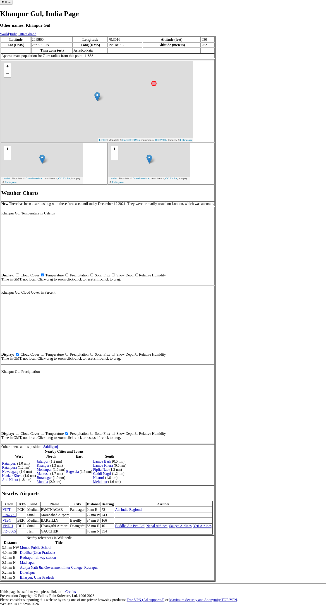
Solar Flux (102, 275)
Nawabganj (10, 471)
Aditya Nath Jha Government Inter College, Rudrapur (59, 567)
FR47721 (9, 515)
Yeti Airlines (202, 526)
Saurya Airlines (180, 526)
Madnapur (27, 562)
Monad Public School (35, 547)
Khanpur (43, 465)
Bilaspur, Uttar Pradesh (37, 577)
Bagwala (72, 471)
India (13, 34)
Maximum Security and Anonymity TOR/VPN (203, 600)
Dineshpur (27, 572)
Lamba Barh (102, 461)
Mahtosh (43, 473)
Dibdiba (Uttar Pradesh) (37, 552)
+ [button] (7, 66)
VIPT (6, 509)
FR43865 (9, 531)
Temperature (55, 275)
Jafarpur (42, 461)
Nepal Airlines (156, 526)
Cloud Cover (30, 275)
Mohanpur (44, 469)
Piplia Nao (100, 469)
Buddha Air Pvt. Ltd (130, 526)
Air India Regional (128, 509)
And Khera (10, 480)
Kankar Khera (12, 476)
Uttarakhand (27, 34)
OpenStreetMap (131, 140)
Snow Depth (125, 275)
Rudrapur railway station (38, 557)
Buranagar (44, 478)
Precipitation (79, 275)
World (4, 34)
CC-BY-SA (161, 140)
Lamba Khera (103, 465)
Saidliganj (50, 447)
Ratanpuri (9, 463)
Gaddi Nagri (102, 473)
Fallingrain (186, 140)
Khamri (98, 478)
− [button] (7, 73)
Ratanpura (9, 467)
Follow (6, 2)
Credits (70, 592)
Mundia (42, 482)
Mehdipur (100, 482)
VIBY (6, 520)
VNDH (7, 526)
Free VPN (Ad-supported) (145, 600)
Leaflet (103, 140)
